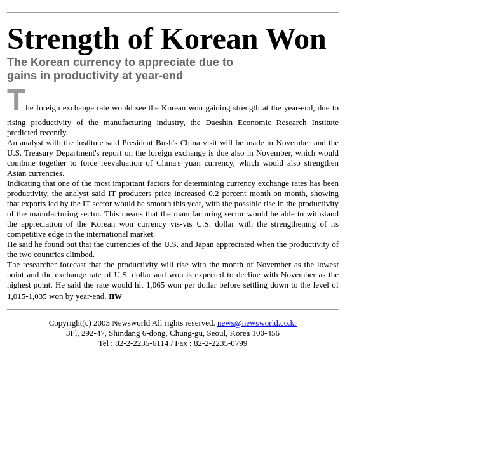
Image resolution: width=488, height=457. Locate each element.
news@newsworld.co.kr (257, 323)
